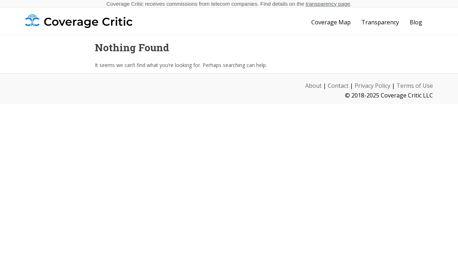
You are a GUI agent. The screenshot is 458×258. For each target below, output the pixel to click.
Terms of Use (414, 86)
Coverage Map (331, 22)
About (313, 86)
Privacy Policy (372, 86)
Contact (338, 86)
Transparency (380, 22)
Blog (416, 22)
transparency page (328, 4)
